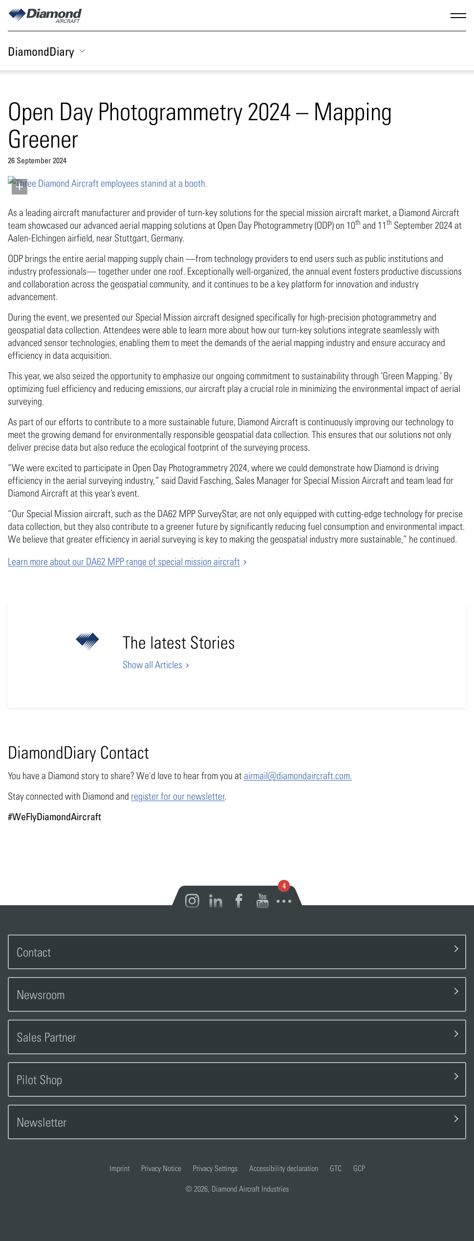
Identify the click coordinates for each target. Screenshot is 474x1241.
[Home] (45, 19)
